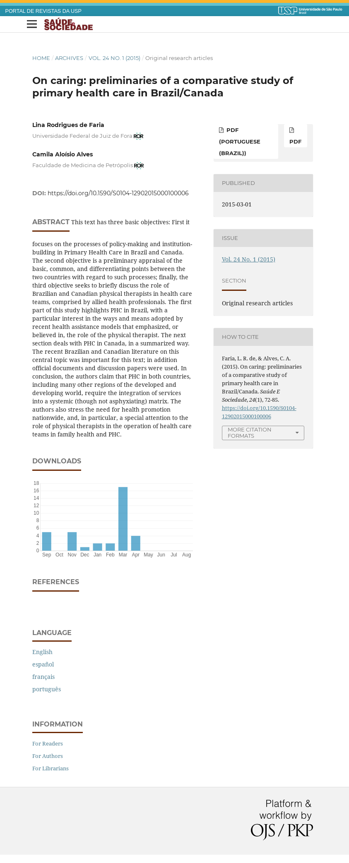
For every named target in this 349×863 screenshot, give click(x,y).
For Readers (47, 743)
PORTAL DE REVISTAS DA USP (43, 11)
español (43, 664)
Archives (69, 58)
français (43, 677)
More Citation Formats (250, 432)
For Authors (47, 756)
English (42, 652)
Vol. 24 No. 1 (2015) (114, 58)
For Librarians (50, 768)
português (46, 689)
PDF (295, 141)
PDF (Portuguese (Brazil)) (239, 141)
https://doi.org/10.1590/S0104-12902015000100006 (118, 193)
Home (41, 58)
